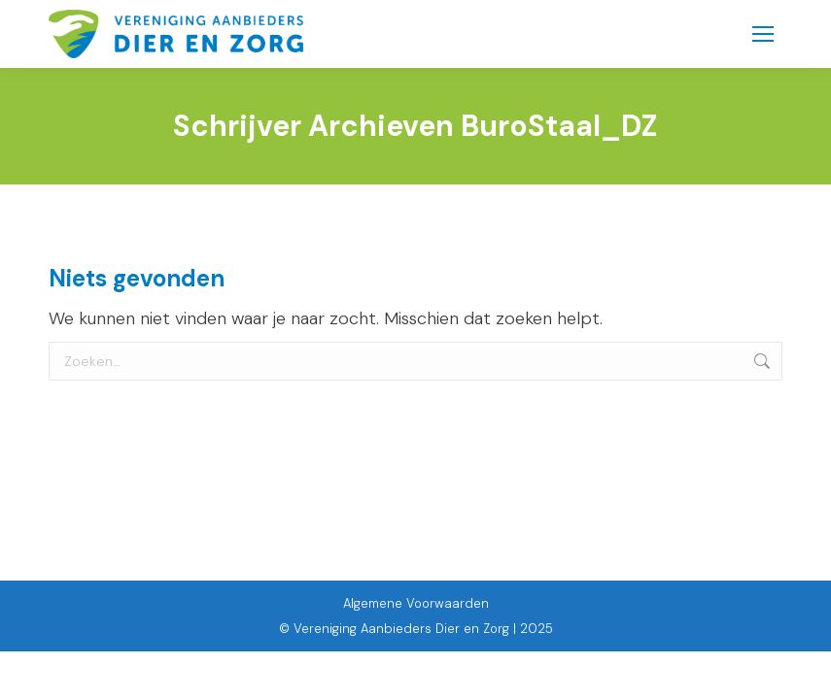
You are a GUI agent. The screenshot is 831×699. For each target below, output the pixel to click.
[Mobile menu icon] (763, 34)
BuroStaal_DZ (559, 126)
